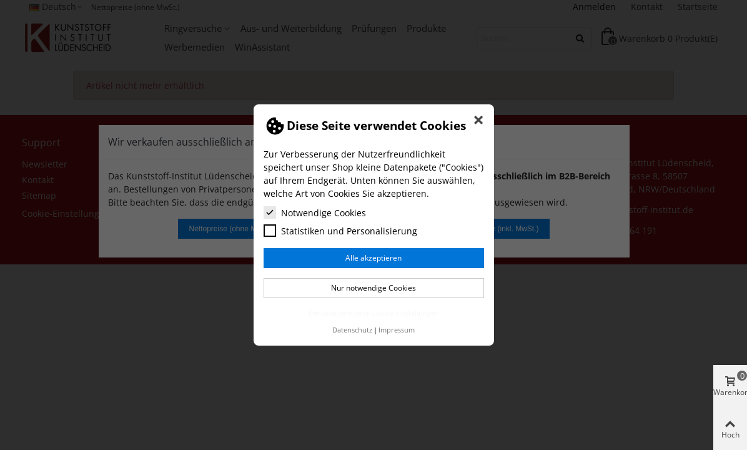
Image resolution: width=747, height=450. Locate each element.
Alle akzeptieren (373, 257)
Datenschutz (352, 329)
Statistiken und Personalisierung (340, 230)
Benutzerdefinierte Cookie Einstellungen (374, 313)
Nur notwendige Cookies (373, 287)
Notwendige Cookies (315, 212)
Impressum (396, 329)
